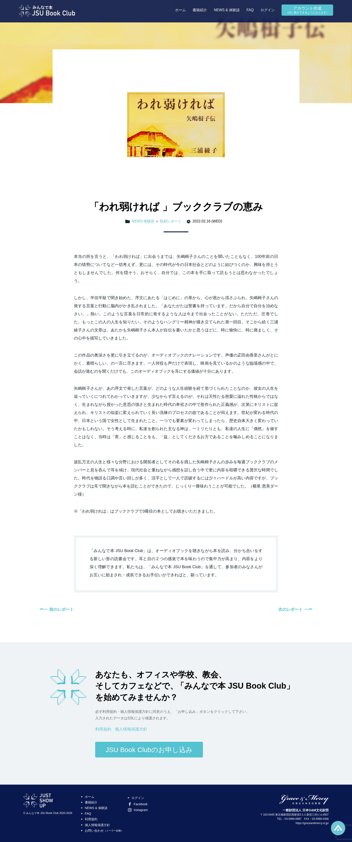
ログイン (267, 10)
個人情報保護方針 (131, 729)
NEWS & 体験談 (227, 10)
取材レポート (170, 221)
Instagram (138, 810)
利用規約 (103, 729)
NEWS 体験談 (143, 221)
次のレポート (290, 609)
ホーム (180, 10)
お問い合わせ (104, 830)
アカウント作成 (307, 10)
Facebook (137, 804)
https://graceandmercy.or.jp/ (312, 823)
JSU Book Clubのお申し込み (149, 749)
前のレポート (61, 609)
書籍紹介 (200, 10)
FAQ (250, 10)
